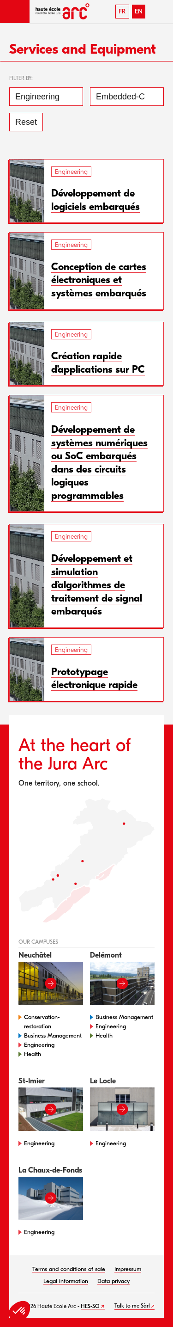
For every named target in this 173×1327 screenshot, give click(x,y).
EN (139, 11)
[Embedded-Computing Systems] (127, 96)
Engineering (39, 1044)
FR (122, 11)
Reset (26, 122)
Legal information (65, 1281)
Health (32, 1054)
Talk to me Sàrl (132, 1305)
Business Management (53, 1035)
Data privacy (113, 1281)
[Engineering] (46, 96)
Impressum (127, 1269)
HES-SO (90, 1306)
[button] (15, 11)
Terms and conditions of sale (68, 1269)
